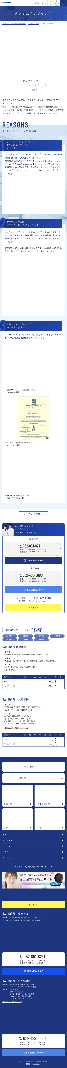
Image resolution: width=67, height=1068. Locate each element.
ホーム (6, 835)
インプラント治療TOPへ (33, 514)
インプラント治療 (33, 24)
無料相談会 (33, 904)
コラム (6, 852)
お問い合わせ (8, 858)
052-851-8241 (34, 546)
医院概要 (18, 867)
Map (47, 655)
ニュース (7, 846)
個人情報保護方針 (32, 867)
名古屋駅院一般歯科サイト (15, 728)
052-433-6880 (34, 575)
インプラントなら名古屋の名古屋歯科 (14, 24)
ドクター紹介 (8, 840)
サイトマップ (46, 867)
